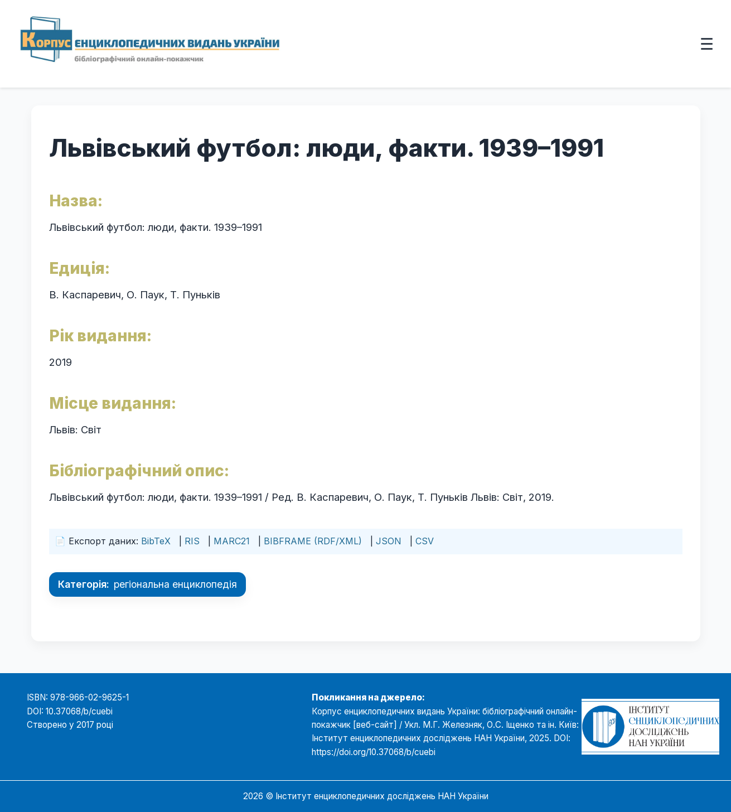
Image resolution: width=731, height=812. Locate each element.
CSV (424, 541)
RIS (192, 541)
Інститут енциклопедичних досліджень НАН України (381, 796)
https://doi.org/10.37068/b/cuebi (373, 752)
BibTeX (156, 541)
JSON (388, 541)
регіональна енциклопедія (175, 584)
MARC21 (232, 541)
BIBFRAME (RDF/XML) (313, 541)
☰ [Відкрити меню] (707, 43)
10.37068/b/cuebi (79, 711)
